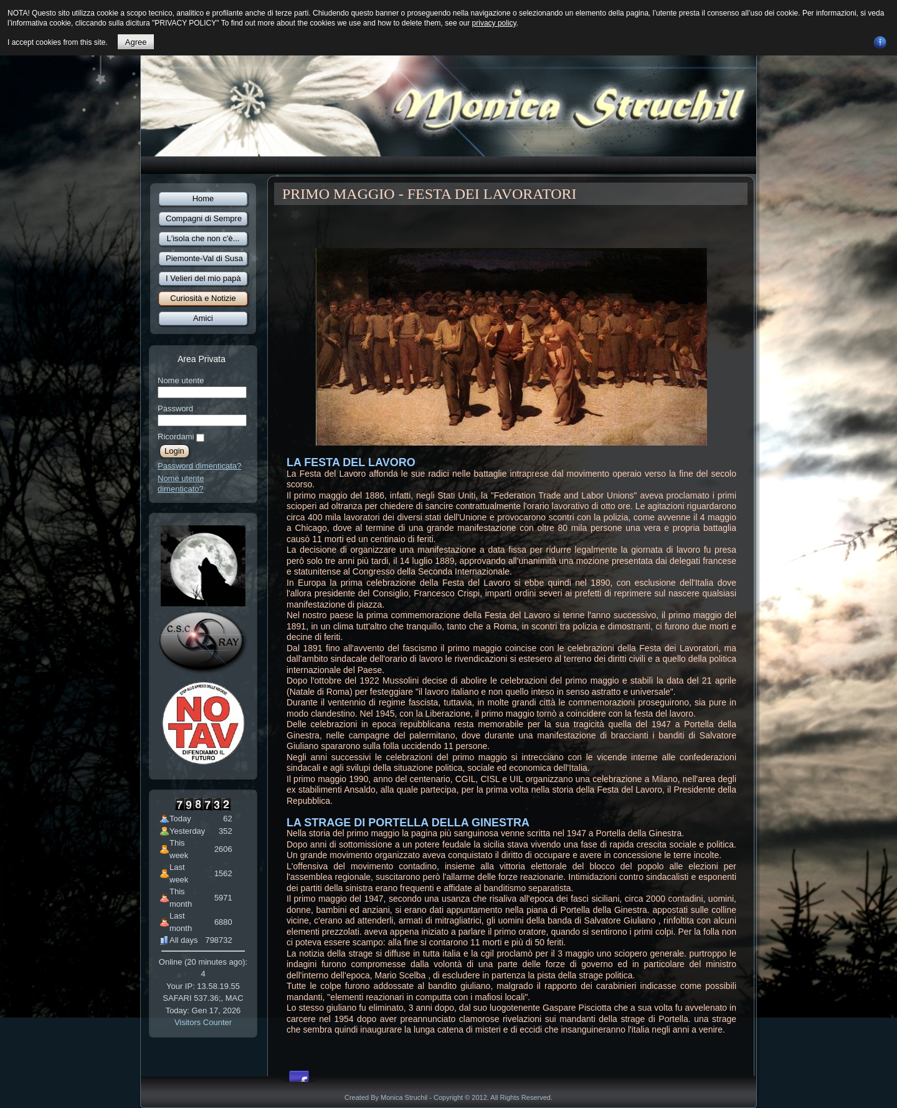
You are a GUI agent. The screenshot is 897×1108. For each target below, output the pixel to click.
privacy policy (494, 23)
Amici (203, 318)
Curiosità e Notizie (203, 298)
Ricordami (176, 436)
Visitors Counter (203, 1022)
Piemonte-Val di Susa (204, 258)
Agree (136, 42)
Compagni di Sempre (204, 218)
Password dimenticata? (199, 465)
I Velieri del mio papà (203, 278)
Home (203, 198)
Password (175, 408)
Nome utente (181, 380)
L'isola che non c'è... (203, 238)
